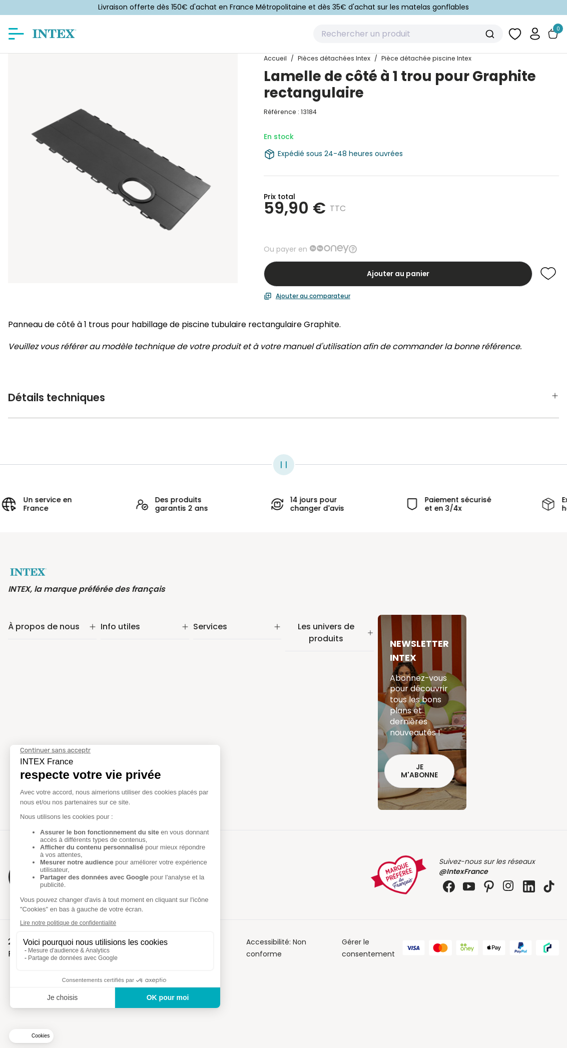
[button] (534, 34)
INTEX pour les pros (225, 687)
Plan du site (121, 736)
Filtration (300, 659)
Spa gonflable (309, 710)
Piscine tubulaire (313, 646)
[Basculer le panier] (553, 34)
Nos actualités (33, 661)
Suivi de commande (136, 635)
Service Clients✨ (223, 635)
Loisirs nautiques (313, 723)
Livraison (115, 648)
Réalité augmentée (227, 674)
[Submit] (491, 34)
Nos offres (26, 674)
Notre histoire (31, 635)
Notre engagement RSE (48, 648)
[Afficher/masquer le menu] (16, 34)
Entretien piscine (314, 672)
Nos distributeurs (222, 661)
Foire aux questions (226, 700)
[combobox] (408, 34)
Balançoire (303, 736)
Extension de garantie (231, 648)
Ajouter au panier (398, 274)
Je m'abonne (419, 771)
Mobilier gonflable (316, 749)
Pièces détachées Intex (326, 762)
